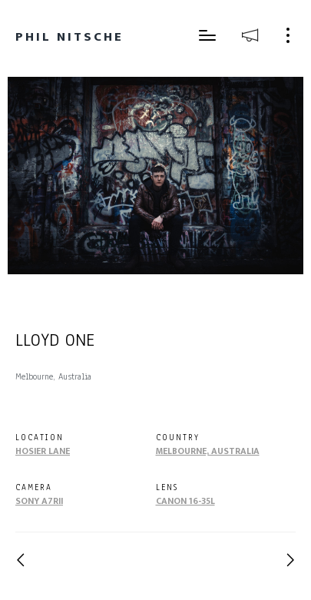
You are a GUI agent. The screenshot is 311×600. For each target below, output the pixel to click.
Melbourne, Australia (208, 451)
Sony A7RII (39, 501)
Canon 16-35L (185, 501)
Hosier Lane (42, 451)
